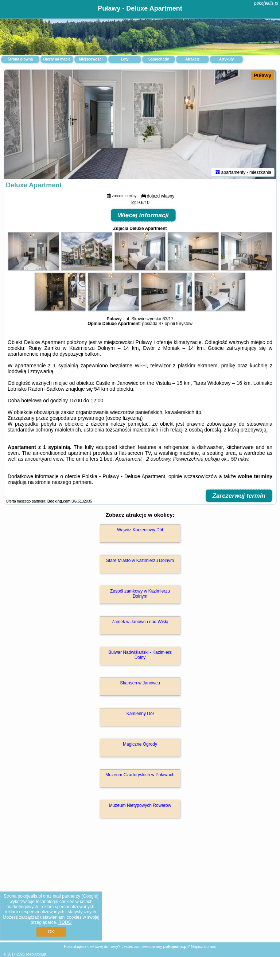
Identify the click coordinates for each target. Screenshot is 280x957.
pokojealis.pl (266, 3)
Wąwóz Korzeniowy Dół (140, 529)
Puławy (262, 75)
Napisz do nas (203, 946)
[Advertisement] (140, 888)
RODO (64, 922)
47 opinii (167, 323)
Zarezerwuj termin (239, 495)
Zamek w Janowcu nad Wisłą (140, 621)
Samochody (158, 59)
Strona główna (20, 59)
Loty (124, 59)
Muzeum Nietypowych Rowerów (140, 805)
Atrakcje (192, 59)
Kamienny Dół (140, 713)
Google (90, 896)
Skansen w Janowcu (140, 682)
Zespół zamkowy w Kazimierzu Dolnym (140, 594)
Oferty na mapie (57, 59)
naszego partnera (72, 482)
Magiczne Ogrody (140, 744)
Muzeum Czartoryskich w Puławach (139, 774)
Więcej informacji (143, 215)
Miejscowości (90, 59)
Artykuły (226, 59)
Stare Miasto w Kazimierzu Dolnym (140, 560)
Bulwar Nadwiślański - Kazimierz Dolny (139, 655)
